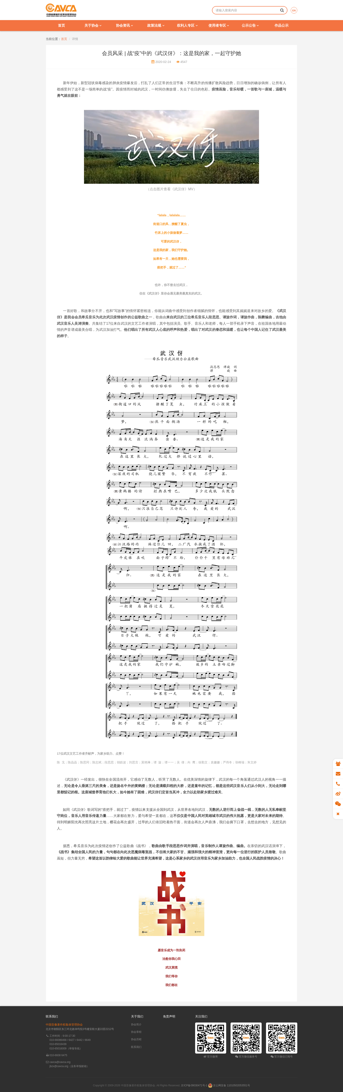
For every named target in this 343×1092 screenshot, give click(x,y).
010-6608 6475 (58, 1055)
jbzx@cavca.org (58, 1066)
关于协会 (92, 25)
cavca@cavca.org (59, 1062)
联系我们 (136, 1047)
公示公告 (250, 25)
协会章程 (136, 1031)
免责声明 (169, 1016)
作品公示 (282, 25)
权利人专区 (187, 25)
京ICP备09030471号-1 (194, 1085)
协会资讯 (124, 25)
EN (294, 10)
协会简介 (136, 1024)
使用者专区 (218, 25)
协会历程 (136, 1039)
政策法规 (155, 25)
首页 (61, 25)
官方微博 (210, 1056)
